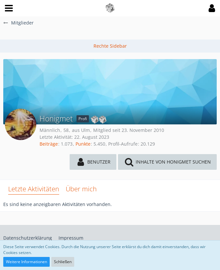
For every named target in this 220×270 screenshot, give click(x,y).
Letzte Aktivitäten (33, 188)
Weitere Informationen (26, 261)
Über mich (81, 188)
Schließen (63, 261)
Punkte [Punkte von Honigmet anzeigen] (83, 144)
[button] (8, 8)
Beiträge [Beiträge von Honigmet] (49, 144)
